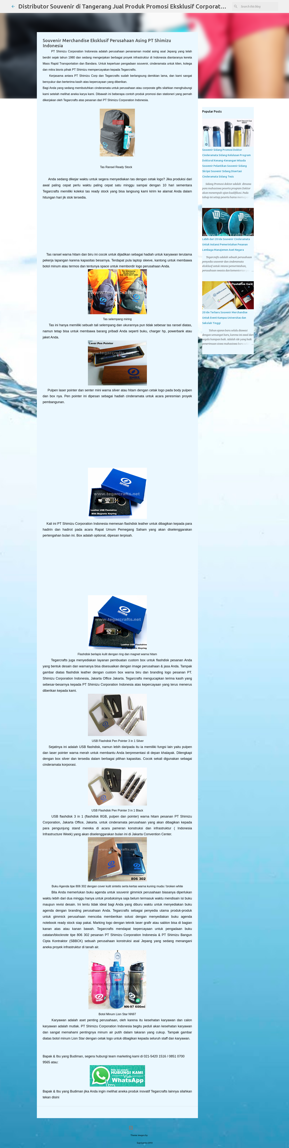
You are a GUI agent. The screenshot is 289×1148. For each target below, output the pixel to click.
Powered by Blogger (144, 1127)
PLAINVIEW (153, 1135)
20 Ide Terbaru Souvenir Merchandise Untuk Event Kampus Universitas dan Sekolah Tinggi (224, 318)
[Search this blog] (258, 6)
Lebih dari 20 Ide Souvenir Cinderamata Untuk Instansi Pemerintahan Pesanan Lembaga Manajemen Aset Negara (226, 244)
